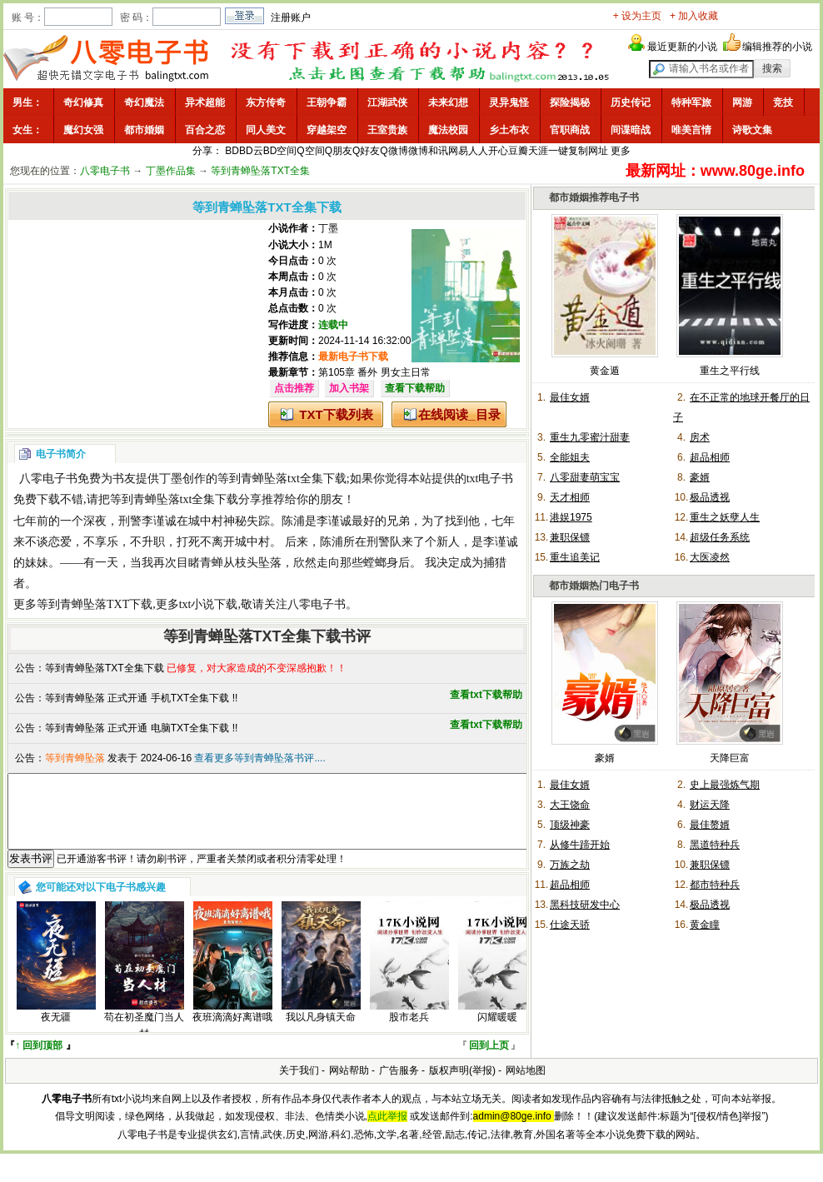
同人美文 (266, 130)
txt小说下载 (208, 604)
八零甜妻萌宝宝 (585, 477)
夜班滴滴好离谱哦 (232, 1032)
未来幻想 (448, 102)
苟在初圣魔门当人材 (144, 1040)
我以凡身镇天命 (321, 1032)
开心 (498, 151)
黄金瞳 (705, 924)
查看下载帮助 (415, 388)
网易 (458, 151)
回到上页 (489, 1060)
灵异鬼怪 (509, 102)
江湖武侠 (387, 102)
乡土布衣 (509, 130)
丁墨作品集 (171, 171)
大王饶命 (570, 804)
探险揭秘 (570, 102)
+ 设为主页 (637, 16)
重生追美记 (575, 557)
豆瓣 (518, 151)
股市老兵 (409, 1032)
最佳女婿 (570, 397)
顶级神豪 (570, 824)
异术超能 (205, 102)
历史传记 (631, 102)
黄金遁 (605, 371)
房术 (700, 437)
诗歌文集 (752, 130)
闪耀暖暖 (497, 1032)
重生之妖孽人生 (725, 517)
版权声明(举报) (462, 1085)
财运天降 (710, 804)
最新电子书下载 (353, 356)
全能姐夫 (570, 457)
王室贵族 (387, 130)
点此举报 (387, 1131)
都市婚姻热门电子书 (594, 585)
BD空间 (280, 151)
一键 (558, 151)
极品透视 (710, 497)
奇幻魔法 (144, 102)
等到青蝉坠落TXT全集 (260, 171)
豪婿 (700, 477)
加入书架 (349, 388)
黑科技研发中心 (585, 904)
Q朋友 (338, 151)
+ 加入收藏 (694, 16)
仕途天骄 (570, 924)
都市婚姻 (144, 130)
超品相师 (710, 457)
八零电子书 (105, 171)
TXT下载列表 (335, 414)
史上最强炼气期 (725, 784)
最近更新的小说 (682, 46)
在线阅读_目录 (459, 414)
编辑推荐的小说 (777, 46)
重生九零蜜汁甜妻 (590, 437)
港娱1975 (571, 517)
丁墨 (328, 228)
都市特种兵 (715, 884)
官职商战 (570, 130)
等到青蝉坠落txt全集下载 (282, 478)
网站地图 (526, 1085)
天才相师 (570, 497)
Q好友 (366, 151)
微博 (418, 151)
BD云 (251, 151)
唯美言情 (691, 130)
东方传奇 (266, 102)
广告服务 (399, 1085)
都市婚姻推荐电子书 (594, 197)
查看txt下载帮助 (486, 695)
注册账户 (291, 17)
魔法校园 (448, 130)
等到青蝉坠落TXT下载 (94, 604)
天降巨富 (730, 758)
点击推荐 (294, 388)
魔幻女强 (83, 130)
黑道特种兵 (715, 844)
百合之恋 (205, 130)
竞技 (783, 102)
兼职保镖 (570, 537)
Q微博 (393, 151)
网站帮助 (349, 1085)
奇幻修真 (83, 102)
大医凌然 (710, 557)
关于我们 (299, 1085)
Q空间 (310, 151)
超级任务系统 (720, 537)
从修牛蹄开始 (580, 844)
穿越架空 (327, 130)
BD (232, 151)
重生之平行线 (730, 371)
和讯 (438, 151)
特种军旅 (691, 102)
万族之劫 (570, 864)
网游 (742, 102)
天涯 (538, 151)
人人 (478, 151)
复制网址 (588, 151)
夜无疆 (56, 1032)
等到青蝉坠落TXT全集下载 (104, 668)
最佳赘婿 (710, 824)
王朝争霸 (327, 102)
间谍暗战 (631, 130)
